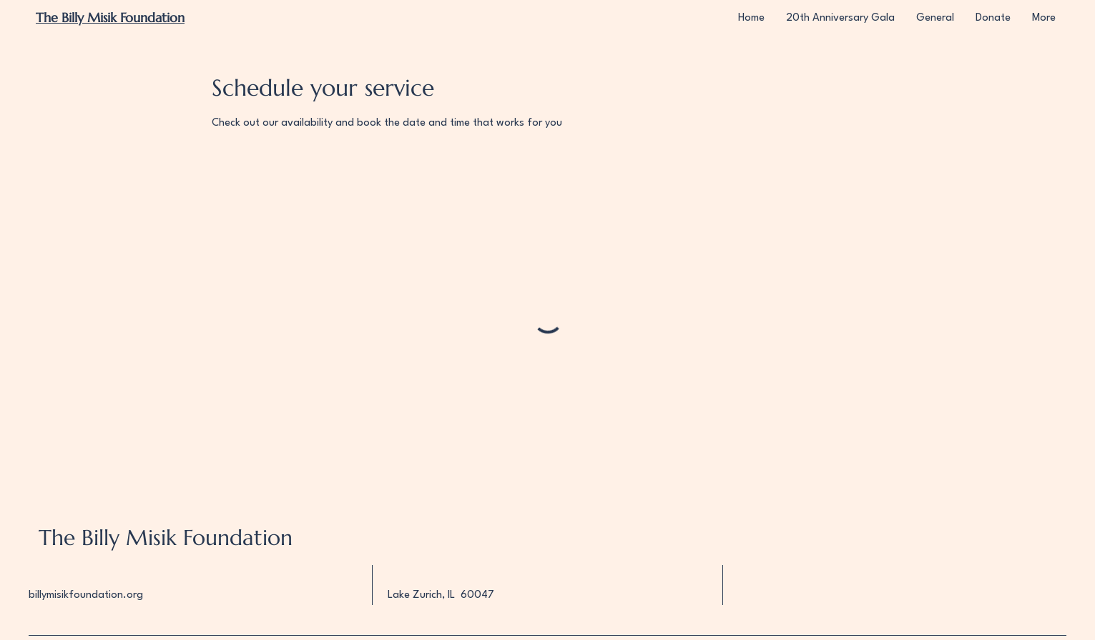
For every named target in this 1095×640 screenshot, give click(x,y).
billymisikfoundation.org (86, 595)
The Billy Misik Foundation (166, 537)
